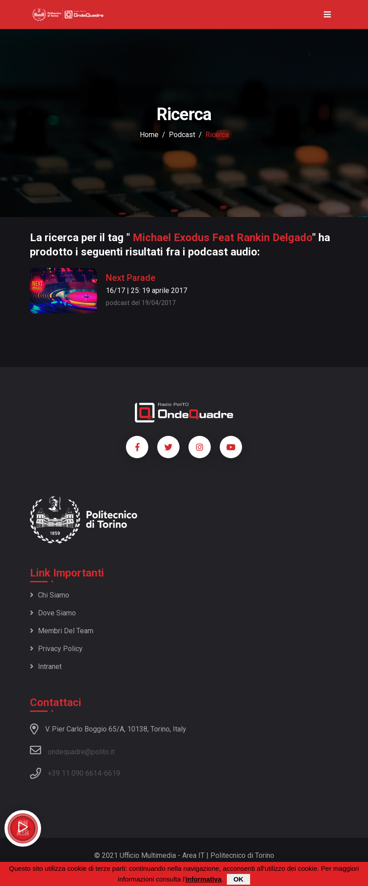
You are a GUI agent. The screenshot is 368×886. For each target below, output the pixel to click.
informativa (203, 879)
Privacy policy (56, 648)
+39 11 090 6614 (74, 773)
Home (149, 134)
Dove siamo (53, 613)
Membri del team (61, 631)
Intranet (46, 666)
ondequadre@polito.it (72, 750)
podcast (182, 134)
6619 (112, 773)
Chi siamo (49, 595)
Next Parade (130, 277)
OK (239, 879)
